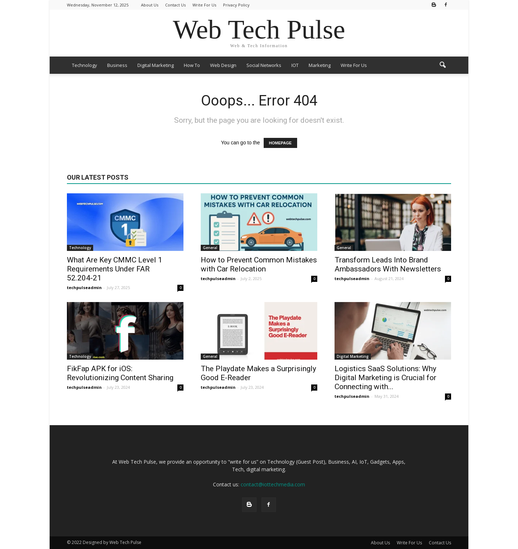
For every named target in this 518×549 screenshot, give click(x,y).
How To (192, 65)
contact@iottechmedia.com (273, 484)
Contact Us (175, 5)
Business (117, 65)
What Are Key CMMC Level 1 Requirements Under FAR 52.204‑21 (114, 269)
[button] (442, 65)
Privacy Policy (236, 5)
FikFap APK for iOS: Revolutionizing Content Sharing (120, 373)
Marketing (320, 65)
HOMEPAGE (280, 143)
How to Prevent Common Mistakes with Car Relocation (259, 264)
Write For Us (204, 5)
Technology (84, 65)
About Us (149, 5)
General (210, 247)
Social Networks (263, 65)
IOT (295, 65)
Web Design (223, 65)
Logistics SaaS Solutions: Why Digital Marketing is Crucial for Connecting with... (385, 377)
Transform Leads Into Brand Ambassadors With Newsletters (388, 264)
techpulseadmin (84, 287)
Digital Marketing (155, 65)
